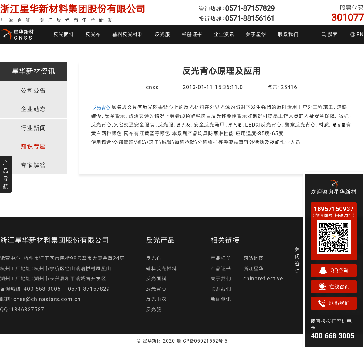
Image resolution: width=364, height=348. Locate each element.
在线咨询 (334, 286)
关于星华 (256, 34)
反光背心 (156, 288)
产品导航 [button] (5, 174)
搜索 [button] (330, 34)
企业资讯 (224, 34)
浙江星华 (253, 268)
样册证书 (192, 34)
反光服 (162, 34)
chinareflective (263, 278)
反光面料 (63, 34)
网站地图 (253, 258)
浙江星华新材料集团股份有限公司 (73, 9)
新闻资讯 (221, 299)
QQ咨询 (334, 270)
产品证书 (221, 268)
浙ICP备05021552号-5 (202, 340)
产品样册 (221, 258)
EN (357, 34)
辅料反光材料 (127, 34)
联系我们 (288, 34)
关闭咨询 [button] (297, 260)
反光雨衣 (156, 299)
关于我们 (221, 278)
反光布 (93, 34)
